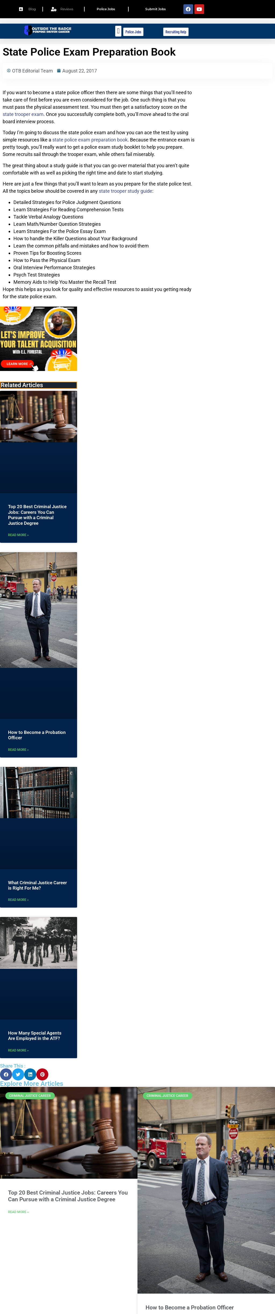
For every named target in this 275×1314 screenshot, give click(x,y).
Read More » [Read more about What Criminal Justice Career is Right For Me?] (18, 900)
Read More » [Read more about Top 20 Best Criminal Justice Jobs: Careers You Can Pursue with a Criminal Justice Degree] (18, 535)
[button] (118, 31)
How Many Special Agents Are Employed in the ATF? (34, 1035)
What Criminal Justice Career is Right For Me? (37, 885)
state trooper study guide (125, 191)
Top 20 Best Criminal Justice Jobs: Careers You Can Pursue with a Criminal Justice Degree (37, 515)
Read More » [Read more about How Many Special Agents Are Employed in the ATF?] (18, 1050)
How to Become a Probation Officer (190, 1307)
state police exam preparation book (90, 140)
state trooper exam (23, 114)
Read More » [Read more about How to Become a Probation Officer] (18, 750)
